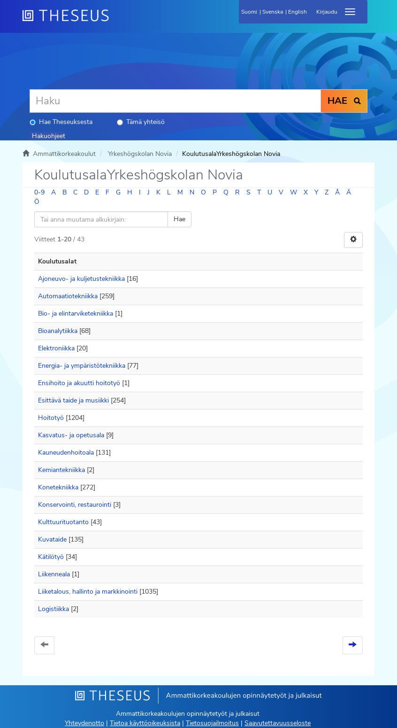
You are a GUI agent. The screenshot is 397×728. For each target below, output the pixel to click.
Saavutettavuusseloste (277, 723)
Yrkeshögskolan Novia (140, 153)
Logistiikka (53, 608)
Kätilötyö (51, 556)
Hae (179, 219)
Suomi (249, 11)
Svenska (272, 11)
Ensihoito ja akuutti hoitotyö (79, 383)
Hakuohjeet (48, 136)
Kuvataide (52, 539)
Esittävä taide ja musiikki (73, 400)
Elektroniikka (56, 348)
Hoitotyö (51, 417)
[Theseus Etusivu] (116, 21)
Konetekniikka (58, 487)
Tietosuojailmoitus (212, 723)
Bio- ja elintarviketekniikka (75, 313)
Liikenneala (54, 574)
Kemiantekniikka (61, 469)
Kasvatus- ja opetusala (71, 435)
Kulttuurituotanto (63, 522)
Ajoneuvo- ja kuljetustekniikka (81, 278)
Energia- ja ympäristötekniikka (81, 365)
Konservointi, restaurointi (74, 504)
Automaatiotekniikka (68, 296)
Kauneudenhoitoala (66, 452)
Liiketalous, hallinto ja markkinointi (87, 591)
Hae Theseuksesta (61, 121)
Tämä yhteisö (141, 121)
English (297, 11)
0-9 (39, 192)
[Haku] (175, 101)
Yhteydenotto (84, 723)
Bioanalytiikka (57, 330)
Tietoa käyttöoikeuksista (145, 723)
